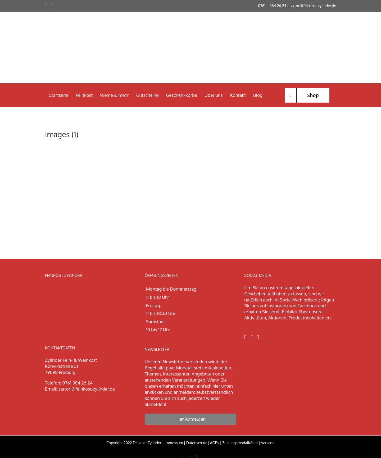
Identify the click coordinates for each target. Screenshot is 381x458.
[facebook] (46, 6)
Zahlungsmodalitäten (240, 443)
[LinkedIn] (258, 337)
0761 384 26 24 (77, 383)
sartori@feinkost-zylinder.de (312, 5)
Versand (267, 443)
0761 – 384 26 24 (272, 5)
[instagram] (52, 6)
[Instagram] (252, 337)
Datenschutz (196, 443)
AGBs (214, 443)
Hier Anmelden (190, 419)
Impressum (174, 443)
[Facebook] (245, 337)
